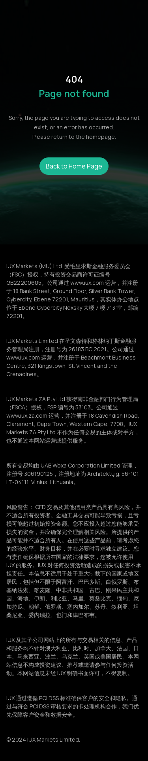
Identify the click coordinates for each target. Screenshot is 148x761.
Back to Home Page (74, 166)
